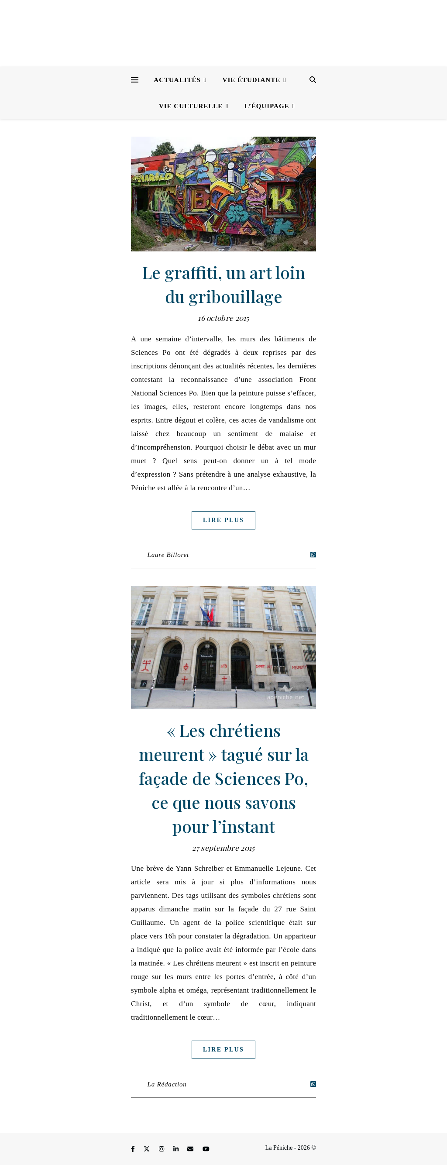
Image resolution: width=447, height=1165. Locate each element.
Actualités (177, 79)
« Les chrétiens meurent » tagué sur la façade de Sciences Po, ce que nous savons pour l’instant (224, 778)
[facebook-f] (133, 1149)
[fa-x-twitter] (147, 1149)
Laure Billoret (168, 554)
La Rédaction (167, 1084)
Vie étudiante (252, 79)
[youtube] (206, 1149)
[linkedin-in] (176, 1149)
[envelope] (191, 1149)
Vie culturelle (191, 106)
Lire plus (223, 520)
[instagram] (162, 1149)
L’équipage (266, 106)
